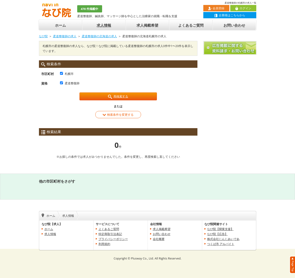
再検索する (118, 96)
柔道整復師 (72, 83)
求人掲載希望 (147, 25)
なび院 (43, 36)
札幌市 (69, 74)
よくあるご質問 (191, 25)
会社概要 (159, 239)
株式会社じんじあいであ (223, 239)
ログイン (243, 8)
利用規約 (104, 244)
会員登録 (216, 8)
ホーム (60, 25)
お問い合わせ (234, 25)
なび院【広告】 (217, 234)
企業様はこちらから (229, 15)
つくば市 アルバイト (220, 244)
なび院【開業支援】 (220, 229)
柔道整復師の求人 (65, 36)
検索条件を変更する (118, 115)
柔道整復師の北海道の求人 (99, 36)
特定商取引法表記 (110, 234)
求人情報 (104, 25)
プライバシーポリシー (113, 239)
